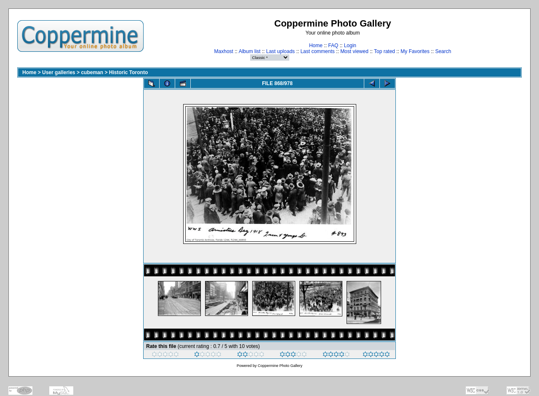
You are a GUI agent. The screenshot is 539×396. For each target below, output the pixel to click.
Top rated (384, 51)
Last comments (317, 51)
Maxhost (223, 51)
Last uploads (280, 51)
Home (316, 45)
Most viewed (354, 51)
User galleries (58, 72)
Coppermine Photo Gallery (280, 366)
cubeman (92, 72)
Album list (250, 51)
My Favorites (415, 51)
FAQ (333, 45)
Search (443, 51)
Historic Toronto (128, 72)
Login (350, 45)
